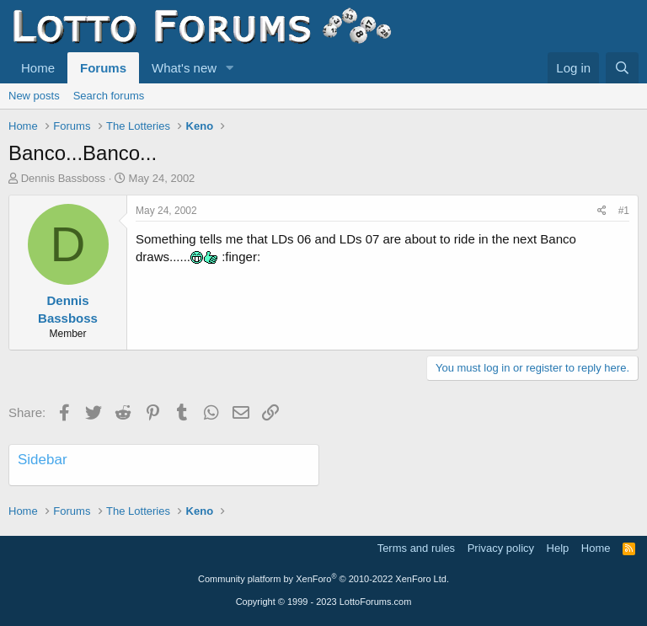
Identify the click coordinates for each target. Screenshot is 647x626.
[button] (230, 67)
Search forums (109, 95)
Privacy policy (501, 548)
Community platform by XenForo (323, 579)
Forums (103, 68)
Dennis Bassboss (63, 178)
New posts (34, 95)
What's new (184, 68)
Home (38, 68)
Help (558, 548)
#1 (623, 211)
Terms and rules (416, 548)
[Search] (622, 67)
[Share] (601, 211)
